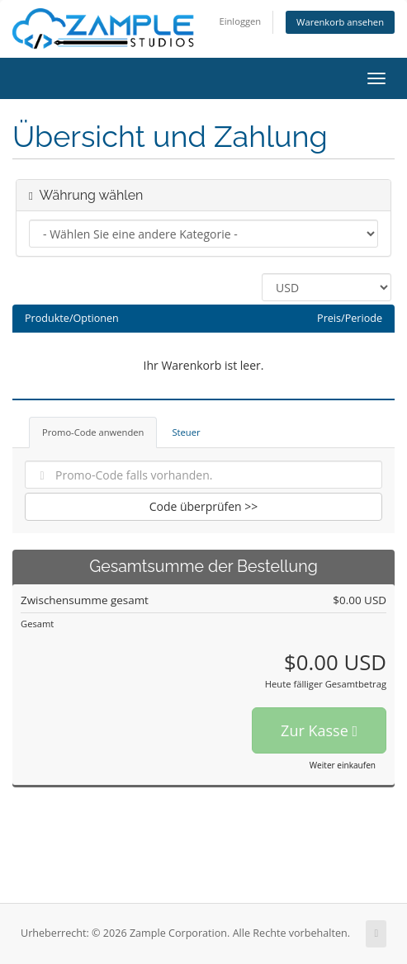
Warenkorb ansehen (340, 22)
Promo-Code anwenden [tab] (93, 432)
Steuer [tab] (186, 432)
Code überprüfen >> (203, 506)
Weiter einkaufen (343, 765)
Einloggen (240, 21)
